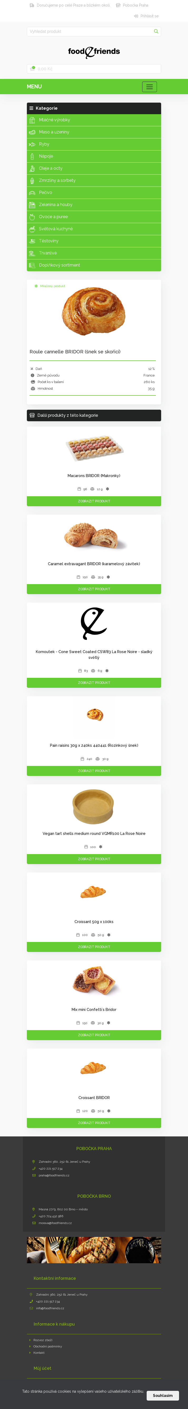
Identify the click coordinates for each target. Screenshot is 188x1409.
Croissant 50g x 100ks (94, 921)
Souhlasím (163, 1395)
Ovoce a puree (48, 217)
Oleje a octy (45, 169)
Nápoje (41, 156)
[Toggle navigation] (149, 87)
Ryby (39, 144)
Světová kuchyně (51, 229)
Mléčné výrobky (49, 120)
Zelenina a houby (50, 205)
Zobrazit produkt (94, 501)
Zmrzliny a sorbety (52, 181)
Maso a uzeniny (49, 132)
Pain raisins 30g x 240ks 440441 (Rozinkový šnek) (94, 745)
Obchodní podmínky (45, 1346)
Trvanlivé (43, 253)
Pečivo (40, 193)
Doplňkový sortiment (54, 265)
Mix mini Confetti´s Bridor (94, 1009)
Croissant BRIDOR (94, 1097)
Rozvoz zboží (40, 1340)
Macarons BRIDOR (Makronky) (94, 475)
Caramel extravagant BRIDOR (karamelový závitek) (94, 563)
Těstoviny (43, 241)
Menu (34, 86)
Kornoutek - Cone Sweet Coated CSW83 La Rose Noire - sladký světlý (94, 654)
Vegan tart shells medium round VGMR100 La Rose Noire (94, 833)
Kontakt (36, 1353)
